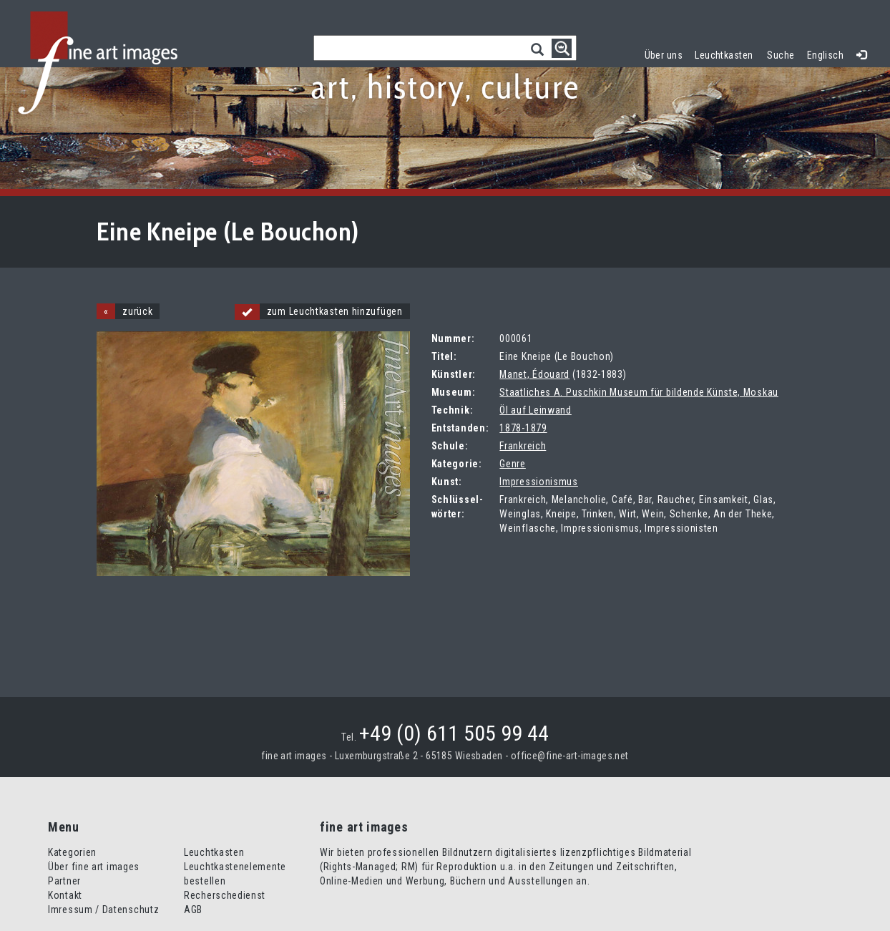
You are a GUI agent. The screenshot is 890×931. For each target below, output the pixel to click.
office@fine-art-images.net (570, 755)
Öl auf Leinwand (535, 410)
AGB (193, 909)
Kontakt (65, 895)
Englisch (825, 55)
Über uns (664, 55)
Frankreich (522, 446)
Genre (512, 463)
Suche (780, 55)
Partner (64, 881)
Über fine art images (94, 866)
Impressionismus (538, 481)
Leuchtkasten (727, 53)
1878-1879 (523, 428)
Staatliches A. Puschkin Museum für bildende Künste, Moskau (638, 392)
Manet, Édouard (534, 374)
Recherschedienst (224, 895)
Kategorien (72, 852)
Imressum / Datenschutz (103, 909)
